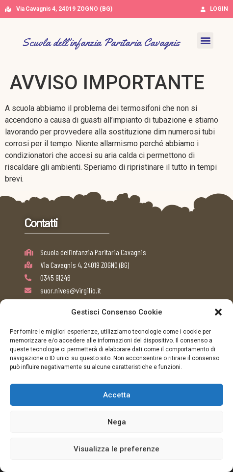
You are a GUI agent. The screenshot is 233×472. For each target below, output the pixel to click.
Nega (116, 422)
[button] (218, 312)
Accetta (116, 395)
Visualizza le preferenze (116, 449)
